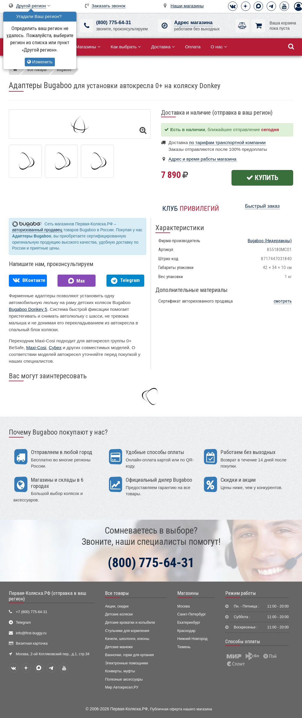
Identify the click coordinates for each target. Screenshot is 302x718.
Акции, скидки (117, 606)
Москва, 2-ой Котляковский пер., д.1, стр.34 (52, 654)
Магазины (88, 46)
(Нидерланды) (270, 240)
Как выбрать (126, 46)
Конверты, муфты (120, 671)
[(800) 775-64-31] (86, 25)
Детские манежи (118, 647)
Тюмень (184, 647)
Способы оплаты (242, 641)
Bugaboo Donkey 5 (28, 309)
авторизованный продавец (37, 230)
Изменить (39, 61)
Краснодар (186, 631)
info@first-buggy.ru (31, 633)
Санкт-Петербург (191, 614)
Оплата (193, 46)
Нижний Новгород (192, 639)
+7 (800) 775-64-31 (31, 612)
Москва (183, 606)
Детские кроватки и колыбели (130, 622)
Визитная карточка (32, 643)
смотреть (283, 301)
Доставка (163, 46)
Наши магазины (186, 5)
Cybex (55, 347)
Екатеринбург (188, 622)
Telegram (23, 622)
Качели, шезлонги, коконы (127, 639)
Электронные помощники (126, 663)
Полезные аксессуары (124, 679)
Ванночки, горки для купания (129, 655)
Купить (262, 178)
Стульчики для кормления (127, 631)
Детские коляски (119, 614)
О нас (219, 46)
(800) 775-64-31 (113, 22)
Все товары (117, 593)
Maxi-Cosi (36, 347)
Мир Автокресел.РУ (121, 687)
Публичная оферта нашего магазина (181, 709)
